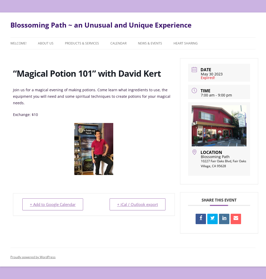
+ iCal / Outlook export (137, 204)
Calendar (118, 43)
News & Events (150, 43)
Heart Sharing (186, 43)
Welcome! (18, 43)
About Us (46, 43)
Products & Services (82, 43)
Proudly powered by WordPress (33, 257)
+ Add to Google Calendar (53, 204)
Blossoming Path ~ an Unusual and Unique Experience (100, 25)
